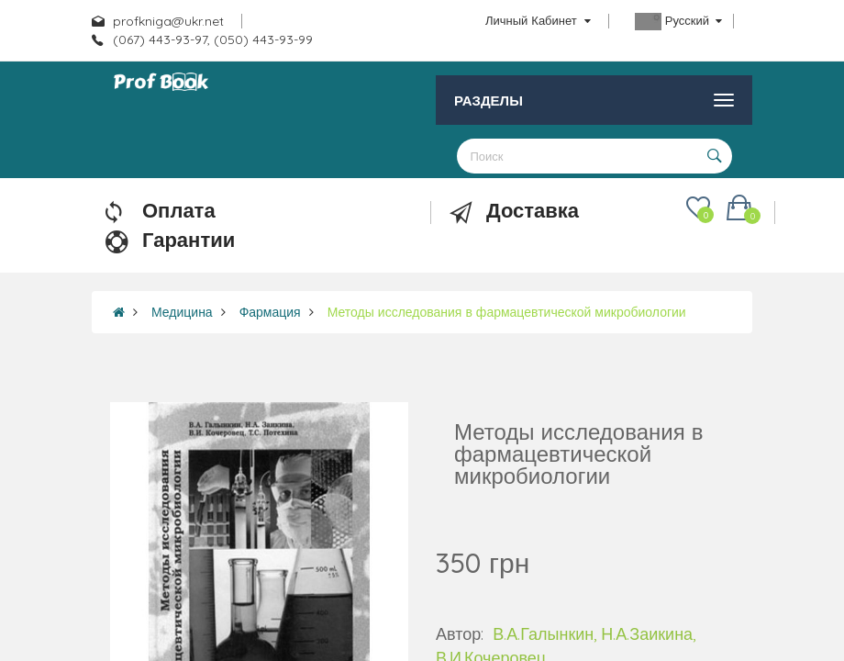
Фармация (270, 312)
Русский (678, 21)
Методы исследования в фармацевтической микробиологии (507, 312)
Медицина (182, 312)
